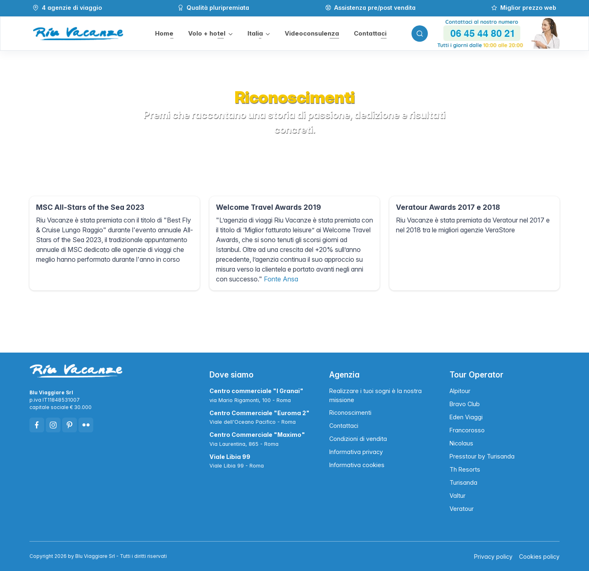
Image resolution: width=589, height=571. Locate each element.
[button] (209, 34)
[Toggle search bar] (419, 33)
